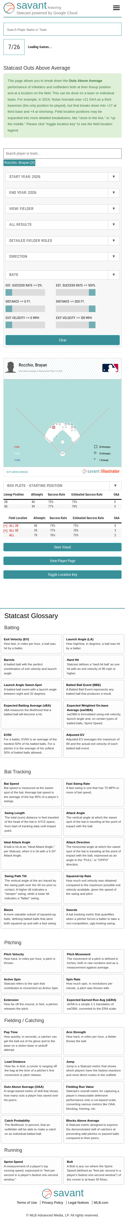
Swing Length (14, 813)
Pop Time (11, 1032)
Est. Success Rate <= (75, 285)
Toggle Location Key (62, 574)
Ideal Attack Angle (17, 842)
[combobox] (62, 29)
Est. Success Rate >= (24, 285)
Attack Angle (75, 813)
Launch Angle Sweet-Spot (23, 684)
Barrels (9, 659)
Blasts (8, 909)
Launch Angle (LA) (79, 639)
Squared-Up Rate (78, 876)
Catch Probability (17, 1120)
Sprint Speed (13, 1161)
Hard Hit (73, 659)
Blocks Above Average (82, 1120)
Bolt (70, 1161)
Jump (70, 1061)
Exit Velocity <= (74, 318)
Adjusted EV (75, 734)
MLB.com (101, 1203)
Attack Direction (78, 842)
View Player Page (62, 561)
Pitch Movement (79, 954)
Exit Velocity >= (22, 318)
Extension (11, 999)
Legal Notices (79, 1203)
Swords (71, 909)
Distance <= (70, 301)
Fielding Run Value (80, 1086)
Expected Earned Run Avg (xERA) (91, 999)
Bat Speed (11, 783)
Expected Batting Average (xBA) (27, 705)
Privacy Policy (53, 1203)
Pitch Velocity (14, 954)
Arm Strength (76, 1032)
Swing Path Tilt (15, 876)
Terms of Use (27, 1203)
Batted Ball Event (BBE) (83, 684)
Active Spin (12, 979)
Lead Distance (14, 1061)
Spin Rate (73, 979)
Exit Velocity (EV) (16, 639)
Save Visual (62, 547)
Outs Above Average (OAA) (24, 1086)
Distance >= (18, 301)
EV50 (8, 734)
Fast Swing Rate (78, 783)
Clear (62, 340)
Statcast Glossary (31, 616)
